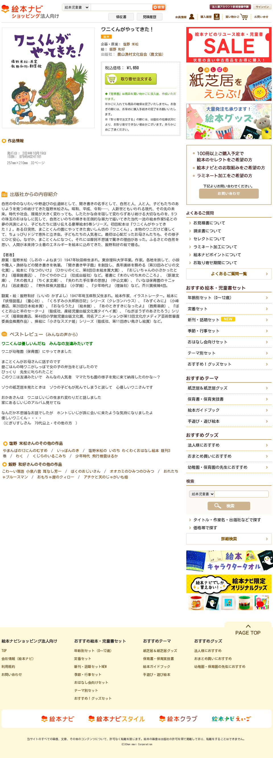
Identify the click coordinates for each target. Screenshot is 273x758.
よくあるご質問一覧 (229, 274)
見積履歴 (149, 16)
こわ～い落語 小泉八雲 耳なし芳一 (31, 471)
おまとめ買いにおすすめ (209, 456)
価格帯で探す (205, 528)
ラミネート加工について (215, 247)
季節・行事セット (204, 331)
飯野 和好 (117, 49)
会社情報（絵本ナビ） (18, 658)
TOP (4, 650)
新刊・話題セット (211, 319)
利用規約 (8, 666)
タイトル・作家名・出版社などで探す (227, 520)
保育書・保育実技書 (206, 399)
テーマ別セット (202, 353)
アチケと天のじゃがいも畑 (106, 477)
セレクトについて (209, 239)
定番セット (198, 309)
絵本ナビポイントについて (217, 255)
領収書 (121, 16)
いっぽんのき (68, 451)
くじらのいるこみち (49, 456)
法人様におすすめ (204, 445)
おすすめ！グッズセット (209, 364)
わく (19, 456)
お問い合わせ (229, 193)
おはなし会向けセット (208, 342)
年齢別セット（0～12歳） (210, 298)
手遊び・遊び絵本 (204, 421)
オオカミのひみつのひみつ (132, 471)
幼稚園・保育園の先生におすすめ (217, 467)
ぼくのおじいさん (85, 471)
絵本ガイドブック (204, 410)
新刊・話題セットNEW (90, 666)
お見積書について (209, 223)
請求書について (207, 231)
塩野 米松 (130, 44)
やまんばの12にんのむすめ (25, 451)
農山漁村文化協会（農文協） (141, 54)
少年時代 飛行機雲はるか (96, 456)
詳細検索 (229, 539)
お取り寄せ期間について (215, 263)
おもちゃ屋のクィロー (55, 477)
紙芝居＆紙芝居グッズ (208, 388)
